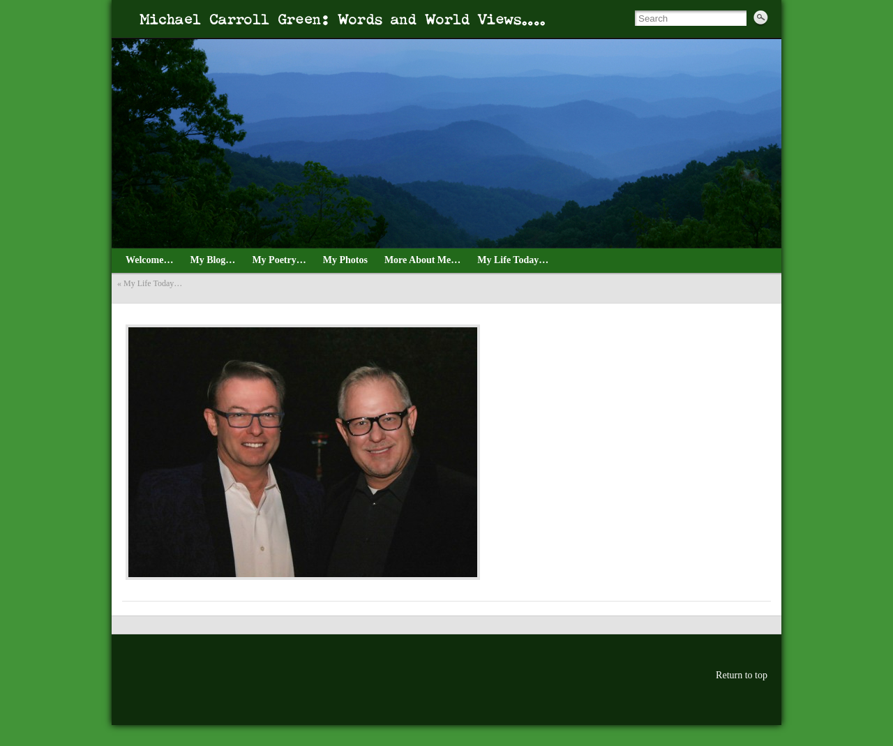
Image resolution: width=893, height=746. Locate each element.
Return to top (741, 675)
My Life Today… (152, 283)
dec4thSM (128, 309)
